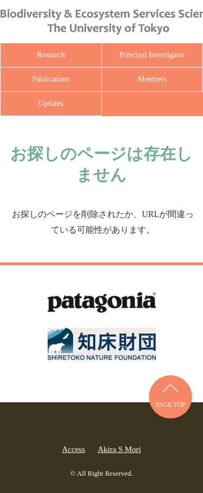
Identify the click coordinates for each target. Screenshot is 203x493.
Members (152, 79)
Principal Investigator (152, 55)
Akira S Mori (119, 449)
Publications (50, 79)
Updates (50, 103)
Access (73, 449)
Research (50, 55)
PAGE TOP (170, 404)
